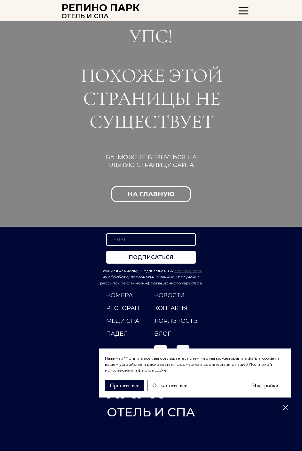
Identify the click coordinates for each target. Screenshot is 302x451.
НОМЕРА (119, 295)
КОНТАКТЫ (170, 308)
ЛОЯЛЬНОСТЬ (175, 320)
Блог (162, 333)
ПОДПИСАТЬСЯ (151, 257)
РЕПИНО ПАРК (100, 8)
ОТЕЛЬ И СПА (85, 16)
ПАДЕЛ (117, 333)
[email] (151, 239)
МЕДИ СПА (122, 320)
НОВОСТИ (169, 295)
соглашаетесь (188, 270)
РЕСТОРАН (122, 308)
